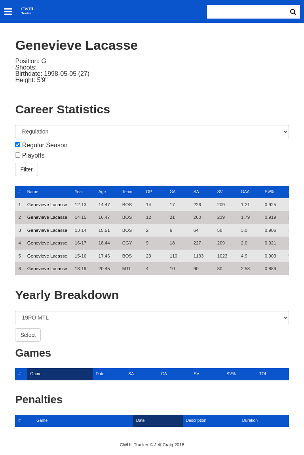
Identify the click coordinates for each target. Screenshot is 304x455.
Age (102, 192)
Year (79, 192)
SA (196, 192)
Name (32, 192)
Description (196, 420)
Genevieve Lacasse (47, 204)
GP (149, 192)
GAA (245, 192)
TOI (262, 374)
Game (35, 374)
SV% (269, 192)
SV (220, 192)
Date (100, 374)
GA (173, 192)
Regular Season (45, 145)
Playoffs (33, 155)
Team (127, 192)
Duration (250, 420)
